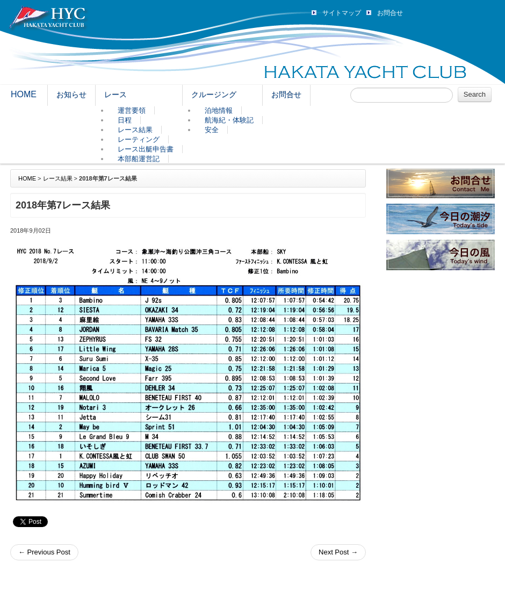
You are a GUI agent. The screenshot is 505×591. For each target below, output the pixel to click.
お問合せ (390, 13)
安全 (212, 130)
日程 (125, 120)
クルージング (213, 94)
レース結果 (135, 130)
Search (475, 94)
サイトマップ (341, 13)
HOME (24, 94)
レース (115, 94)
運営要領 (132, 110)
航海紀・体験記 (229, 120)
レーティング (139, 139)
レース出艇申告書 (146, 149)
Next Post (338, 552)
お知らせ (71, 94)
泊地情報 (219, 110)
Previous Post (44, 552)
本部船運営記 (139, 159)
